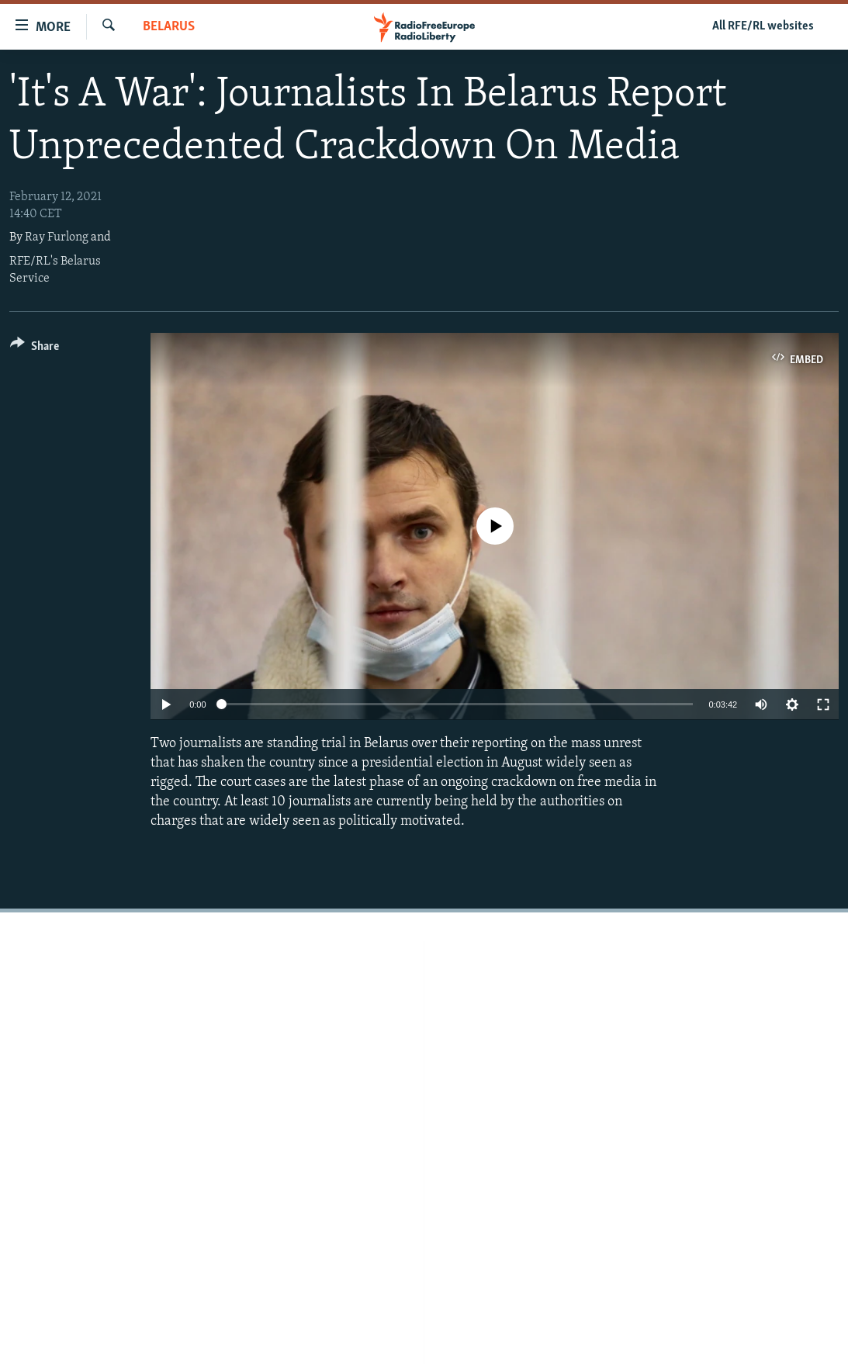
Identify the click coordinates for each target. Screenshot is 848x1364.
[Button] (34, 349)
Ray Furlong (56, 237)
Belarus (169, 26)
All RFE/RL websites (763, 26)
